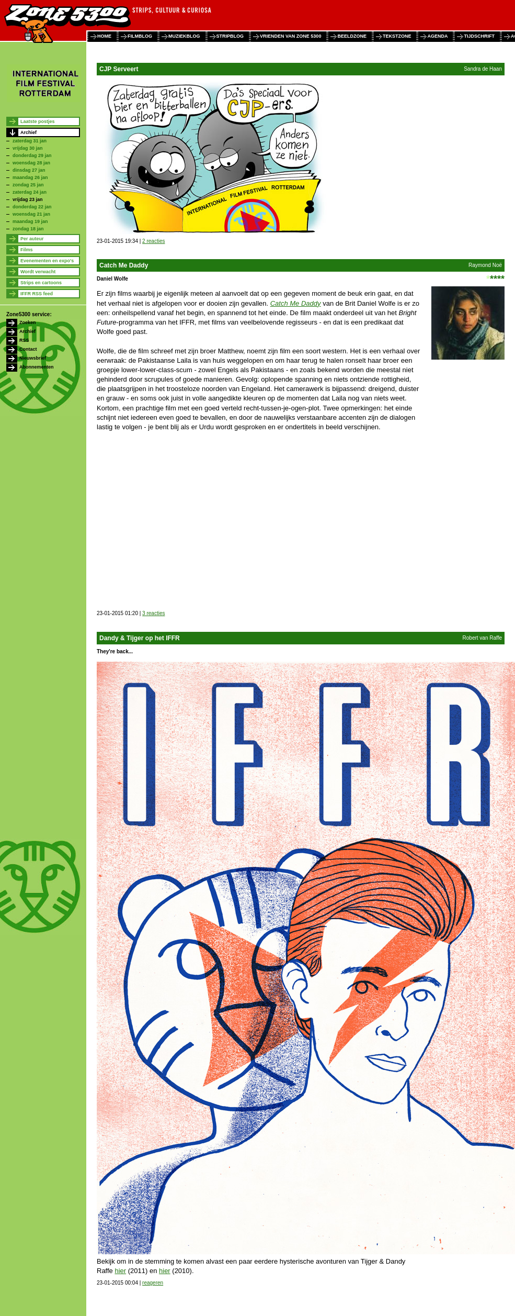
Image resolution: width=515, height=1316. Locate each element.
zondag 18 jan (28, 228)
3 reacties (153, 613)
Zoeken (27, 322)
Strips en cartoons (41, 282)
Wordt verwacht (37, 271)
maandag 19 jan (30, 221)
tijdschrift (479, 36)
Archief (28, 132)
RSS (24, 340)
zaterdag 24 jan (30, 192)
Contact (28, 349)
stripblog (230, 36)
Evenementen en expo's (47, 260)
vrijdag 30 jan (28, 148)
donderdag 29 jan (32, 155)
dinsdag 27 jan (29, 170)
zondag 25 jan (28, 184)
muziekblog (184, 36)
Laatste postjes (37, 121)
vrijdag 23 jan (28, 199)
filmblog (140, 36)
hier (120, 1271)
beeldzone (352, 36)
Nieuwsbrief (32, 358)
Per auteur (32, 238)
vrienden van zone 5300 (290, 36)
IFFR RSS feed (36, 293)
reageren (152, 1283)
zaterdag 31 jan (30, 140)
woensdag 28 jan (31, 162)
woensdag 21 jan (31, 214)
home (104, 36)
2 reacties (153, 241)
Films (26, 249)
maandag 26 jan (30, 177)
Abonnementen (36, 367)
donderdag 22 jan (32, 206)
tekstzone (397, 36)
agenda (437, 36)
